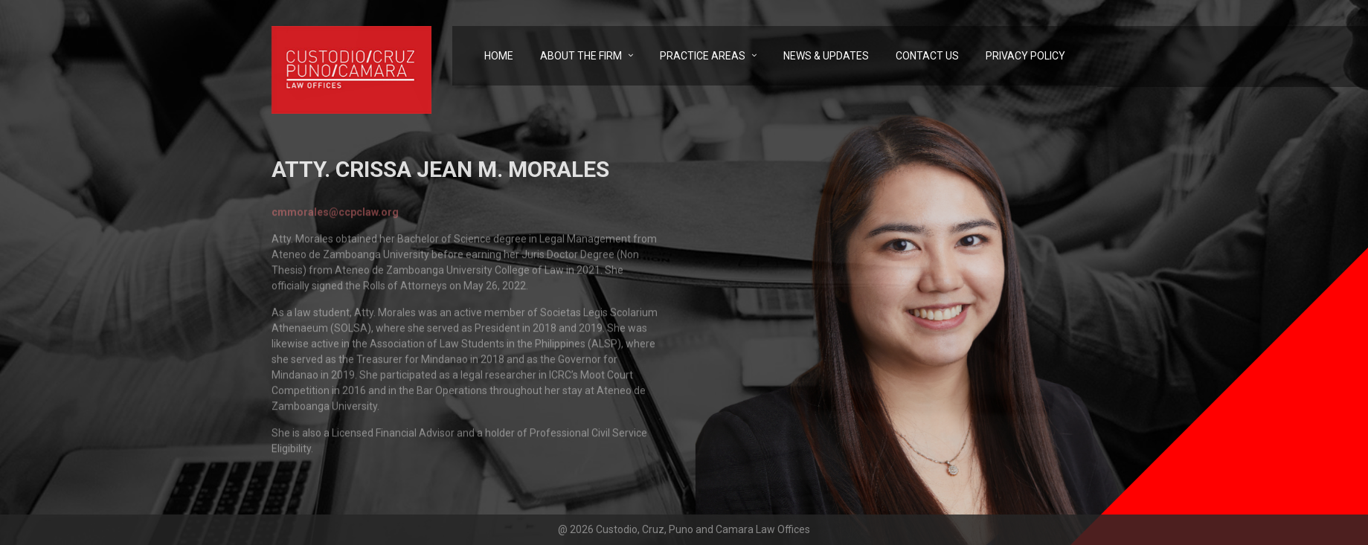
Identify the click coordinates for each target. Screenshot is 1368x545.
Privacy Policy (1025, 56)
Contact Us (927, 56)
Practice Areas (702, 56)
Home (498, 56)
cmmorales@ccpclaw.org (335, 215)
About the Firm (581, 56)
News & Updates (826, 56)
